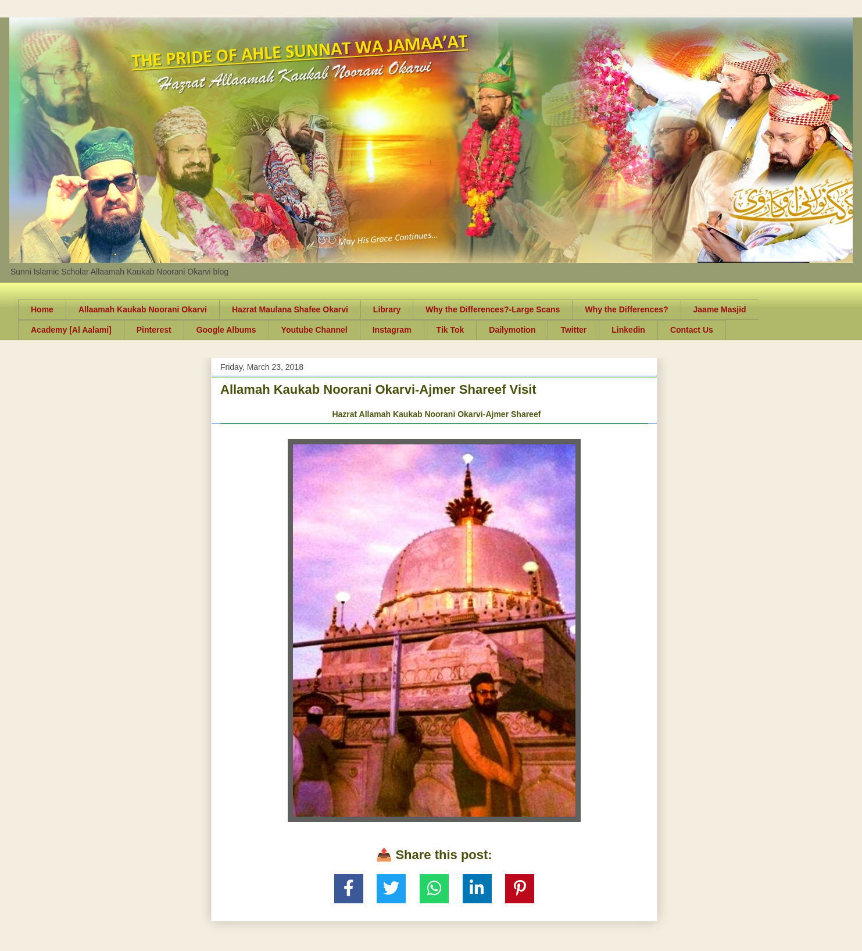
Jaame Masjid (719, 309)
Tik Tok (450, 329)
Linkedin (628, 329)
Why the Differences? (626, 309)
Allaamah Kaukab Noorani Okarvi (142, 309)
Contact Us (691, 329)
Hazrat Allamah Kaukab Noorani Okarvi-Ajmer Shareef (436, 414)
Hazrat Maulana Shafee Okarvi (290, 309)
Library (386, 309)
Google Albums (226, 329)
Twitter (573, 329)
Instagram (392, 329)
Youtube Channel (314, 329)
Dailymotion (512, 329)
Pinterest (154, 329)
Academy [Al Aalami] (71, 329)
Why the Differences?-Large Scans (492, 309)
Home (42, 309)
